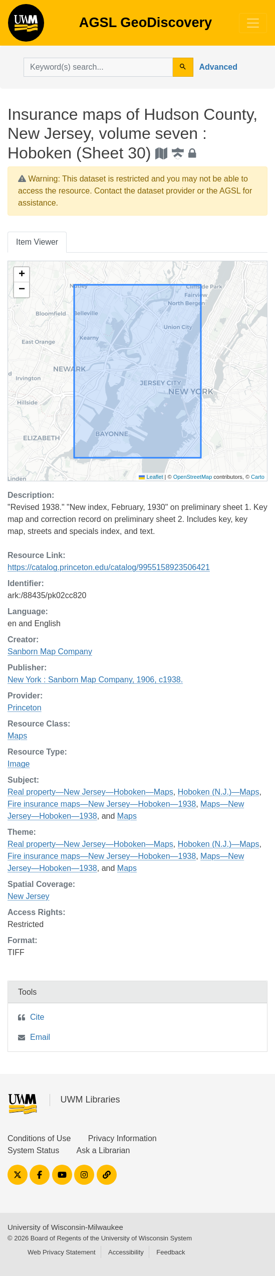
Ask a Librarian (103, 1150)
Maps (17, 736)
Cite (37, 1017)
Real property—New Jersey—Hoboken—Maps (90, 792)
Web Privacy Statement (62, 1252)
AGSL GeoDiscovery (26, 26)
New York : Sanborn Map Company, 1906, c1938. (95, 679)
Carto (257, 477)
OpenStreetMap (192, 477)
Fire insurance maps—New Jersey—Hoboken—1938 (102, 804)
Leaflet (151, 477)
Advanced (218, 67)
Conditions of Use (39, 1138)
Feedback (170, 1252)
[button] (21, 274)
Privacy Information (122, 1138)
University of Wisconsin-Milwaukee (65, 1227)
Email (40, 1037)
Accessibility (126, 1252)
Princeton (25, 707)
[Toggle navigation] (253, 23)
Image (19, 764)
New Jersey (29, 896)
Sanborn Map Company (50, 651)
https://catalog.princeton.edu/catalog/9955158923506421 (109, 567)
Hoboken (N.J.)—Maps (218, 792)
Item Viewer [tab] (37, 242)
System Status (33, 1150)
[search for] (98, 67)
